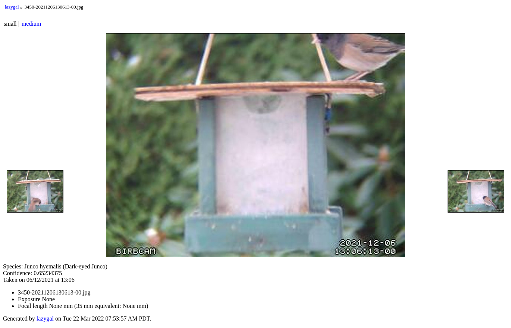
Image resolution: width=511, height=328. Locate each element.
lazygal (12, 7)
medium (31, 23)
